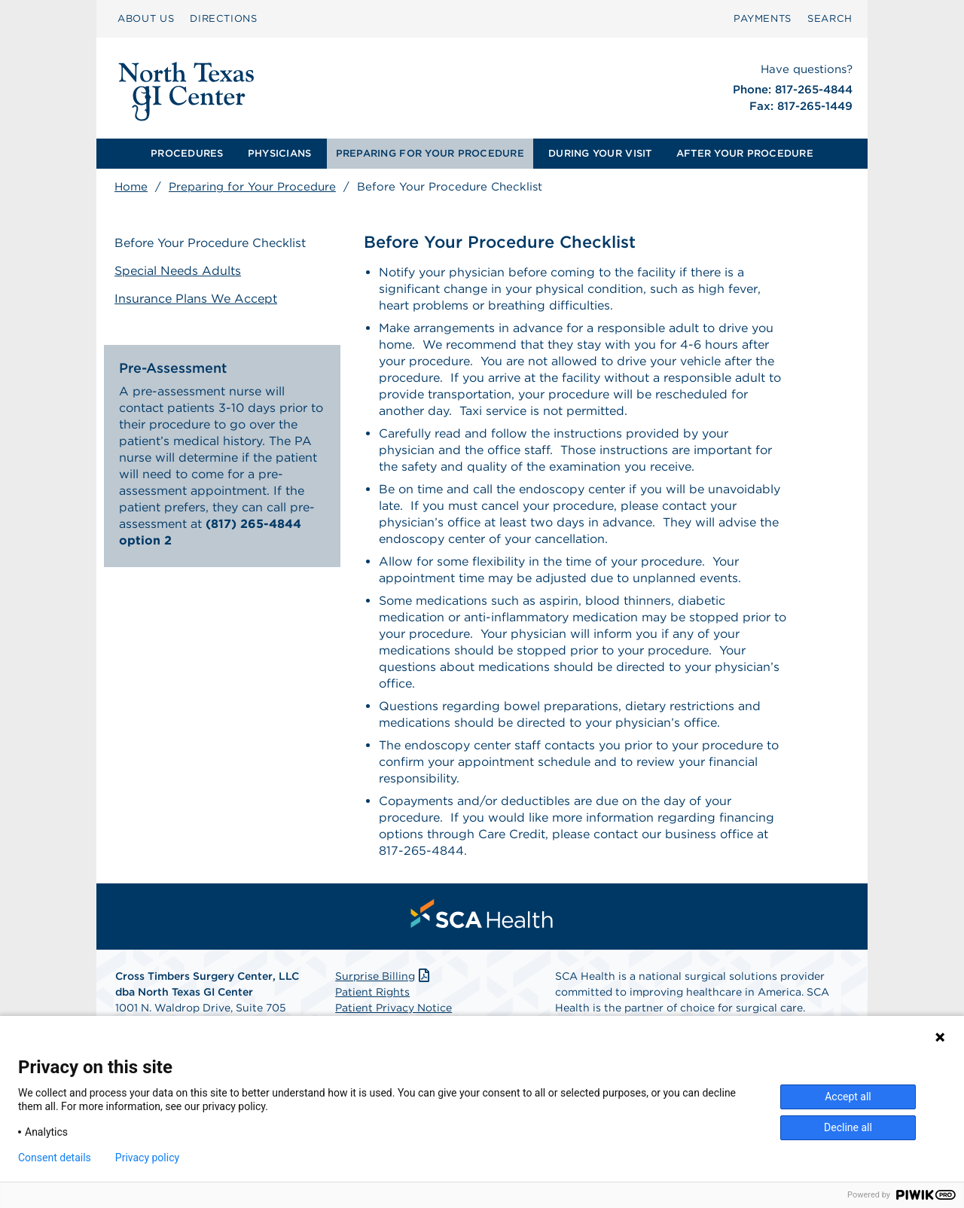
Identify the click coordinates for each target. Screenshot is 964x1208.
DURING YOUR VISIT (599, 153)
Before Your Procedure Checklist (210, 243)
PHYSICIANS (280, 153)
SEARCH (830, 18)
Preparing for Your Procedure (252, 187)
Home (131, 187)
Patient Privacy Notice (393, 1008)
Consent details (54, 1158)
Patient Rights (372, 992)
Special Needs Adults (177, 271)
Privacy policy (147, 1158)
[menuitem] (145, 19)
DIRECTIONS (224, 18)
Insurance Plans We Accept (195, 298)
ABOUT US (145, 18)
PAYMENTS (763, 18)
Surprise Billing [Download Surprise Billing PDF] (383, 976)
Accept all (848, 1097)
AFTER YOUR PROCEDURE (744, 153)
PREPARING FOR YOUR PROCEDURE (430, 153)
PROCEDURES (187, 153)
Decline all (848, 1127)
